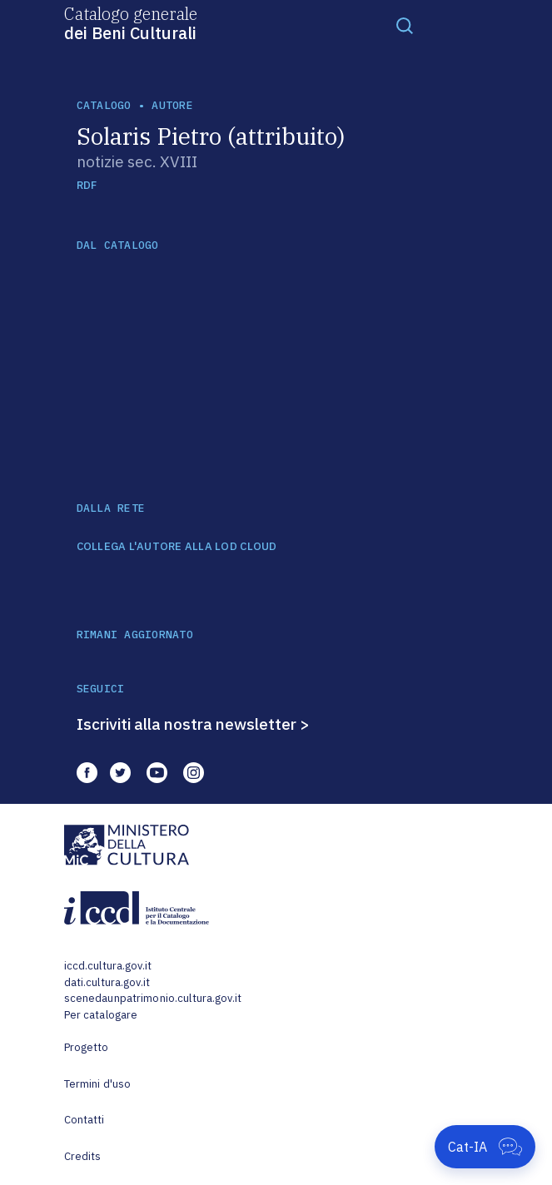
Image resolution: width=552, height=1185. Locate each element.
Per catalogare (101, 1015)
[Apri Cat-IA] (485, 1146)
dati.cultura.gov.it (107, 982)
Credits (83, 1156)
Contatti (84, 1120)
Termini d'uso (98, 1084)
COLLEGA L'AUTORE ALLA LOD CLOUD (177, 546)
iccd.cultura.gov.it (108, 966)
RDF (87, 185)
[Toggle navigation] (404, 25)
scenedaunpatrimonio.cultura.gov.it (152, 998)
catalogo (104, 105)
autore (172, 105)
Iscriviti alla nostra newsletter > (193, 724)
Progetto (86, 1047)
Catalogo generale (130, 22)
